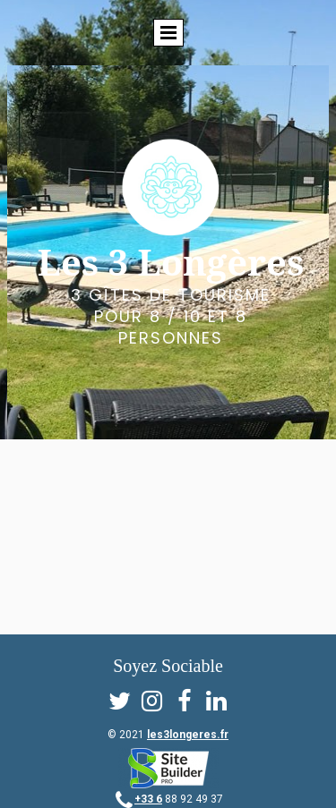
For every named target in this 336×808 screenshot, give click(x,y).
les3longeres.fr (187, 734)
